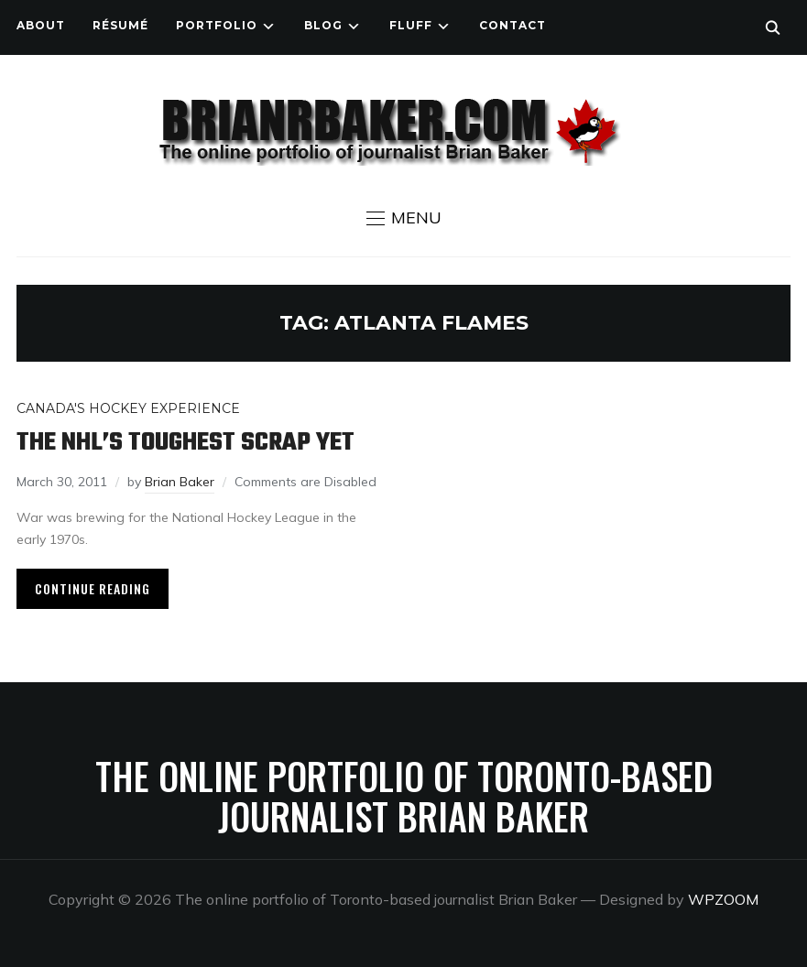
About (40, 25)
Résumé (120, 25)
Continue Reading (92, 588)
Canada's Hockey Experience (128, 408)
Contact (512, 25)
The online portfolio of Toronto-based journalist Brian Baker (404, 795)
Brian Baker (179, 481)
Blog (323, 25)
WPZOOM (723, 899)
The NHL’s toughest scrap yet (185, 442)
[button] (404, 218)
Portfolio (216, 25)
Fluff (410, 25)
